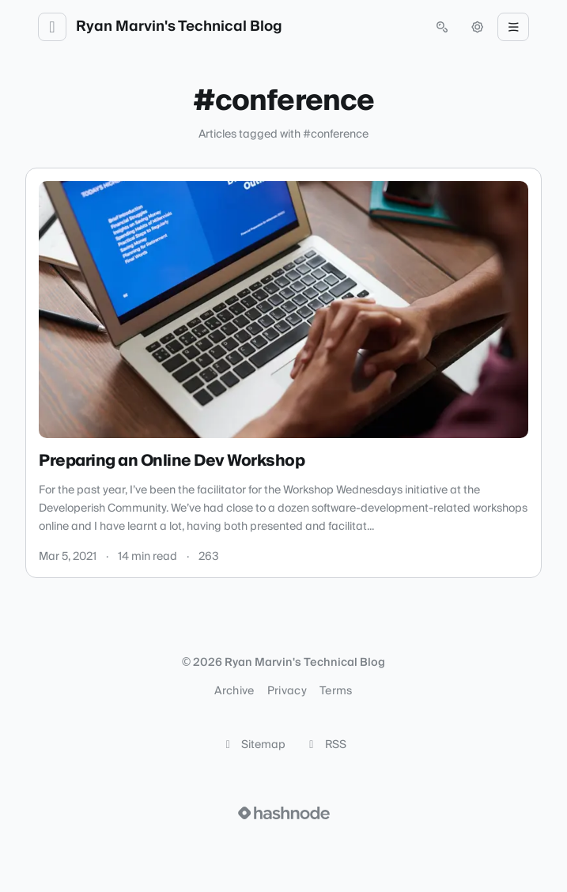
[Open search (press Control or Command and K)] (442, 27)
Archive (234, 691)
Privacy (287, 691)
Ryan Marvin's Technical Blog (179, 27)
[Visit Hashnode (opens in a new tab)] (284, 813)
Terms (336, 691)
